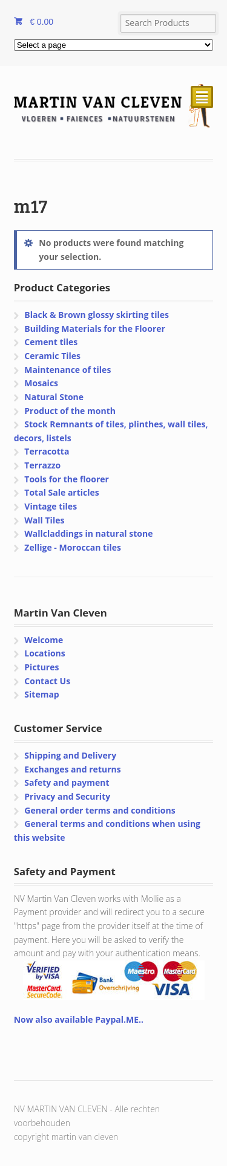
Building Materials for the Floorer (94, 328)
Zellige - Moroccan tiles (72, 547)
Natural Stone (54, 397)
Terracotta (46, 451)
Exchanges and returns (72, 769)
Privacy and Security (67, 796)
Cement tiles (50, 342)
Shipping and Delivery (70, 755)
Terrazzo (42, 465)
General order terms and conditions (99, 810)
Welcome (43, 640)
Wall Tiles (44, 520)
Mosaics (41, 383)
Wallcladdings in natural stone (88, 533)
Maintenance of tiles (67, 369)
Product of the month (70, 410)
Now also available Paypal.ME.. (78, 1019)
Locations (44, 653)
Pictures (41, 667)
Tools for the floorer (66, 479)
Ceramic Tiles (52, 355)
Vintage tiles (50, 506)
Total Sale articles (61, 492)
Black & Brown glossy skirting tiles (96, 314)
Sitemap (41, 694)
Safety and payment (66, 782)
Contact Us (47, 681)
